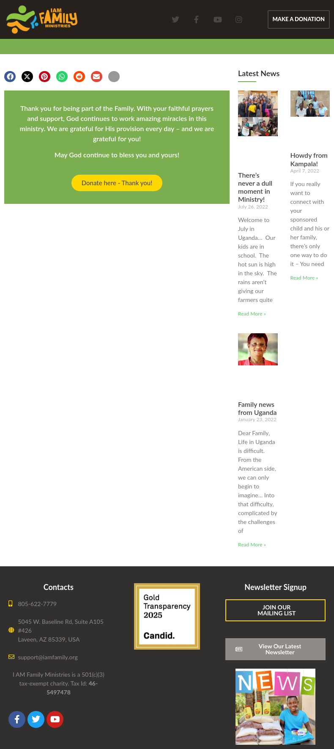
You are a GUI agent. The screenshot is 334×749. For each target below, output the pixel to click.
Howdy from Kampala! (309, 159)
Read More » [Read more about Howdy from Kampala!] (304, 277)
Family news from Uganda (257, 408)
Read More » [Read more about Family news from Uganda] (252, 544)
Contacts (59, 587)
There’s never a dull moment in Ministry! (255, 187)
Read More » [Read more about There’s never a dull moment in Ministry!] (252, 313)
